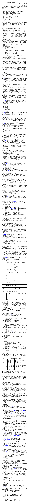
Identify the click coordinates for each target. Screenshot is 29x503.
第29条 (23, 410)
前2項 (5, 114)
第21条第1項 (7, 439)
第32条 (12, 413)
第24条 (14, 410)
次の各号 (8, 163)
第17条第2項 (17, 435)
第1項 (5, 83)
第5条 (6, 432)
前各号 (6, 445)
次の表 (11, 259)
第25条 (23, 412)
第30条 (21, 441)
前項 (4, 78)
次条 (6, 257)
